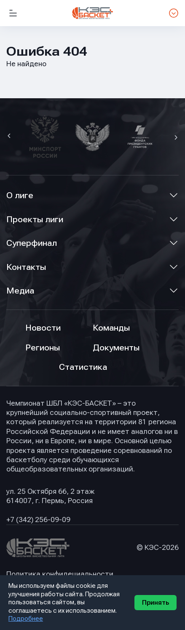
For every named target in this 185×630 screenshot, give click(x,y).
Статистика (83, 367)
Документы (116, 348)
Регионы (42, 348)
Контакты (26, 267)
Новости (43, 328)
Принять (155, 602)
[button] (10, 136)
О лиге (19, 195)
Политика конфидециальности (59, 574)
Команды (111, 328)
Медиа (20, 291)
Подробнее (25, 618)
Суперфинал (31, 243)
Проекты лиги (34, 219)
